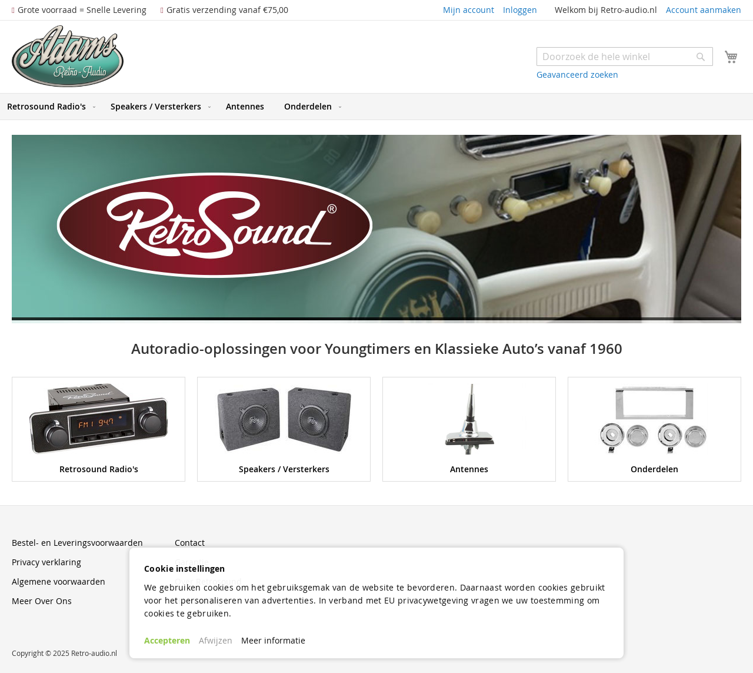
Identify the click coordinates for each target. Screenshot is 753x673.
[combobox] (625, 56)
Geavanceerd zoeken (577, 74)
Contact (190, 542)
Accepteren (167, 640)
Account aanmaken (703, 9)
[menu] (376, 107)
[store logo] (68, 56)
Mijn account (468, 9)
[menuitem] (49, 106)
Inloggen (520, 9)
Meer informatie (273, 640)
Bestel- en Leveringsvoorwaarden (77, 542)
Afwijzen (215, 640)
